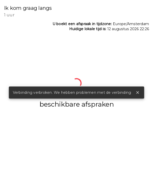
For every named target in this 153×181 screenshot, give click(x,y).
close (137, 92)
